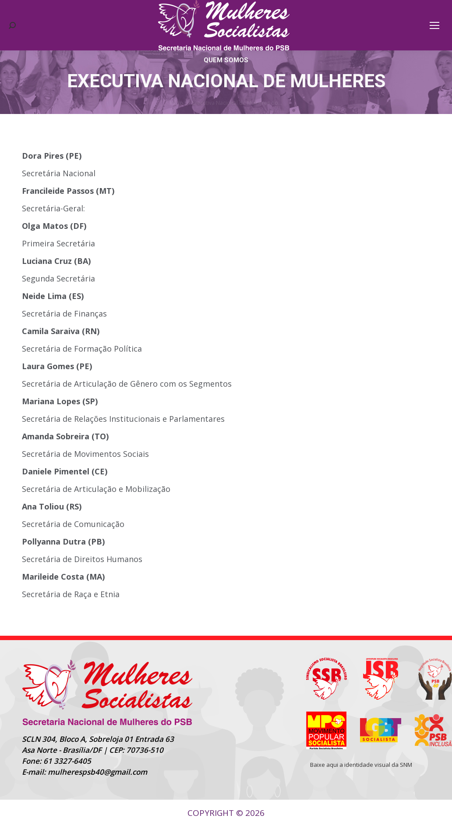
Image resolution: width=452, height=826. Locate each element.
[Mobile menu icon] (434, 25)
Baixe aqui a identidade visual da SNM (361, 765)
